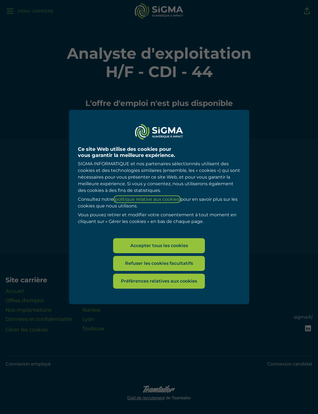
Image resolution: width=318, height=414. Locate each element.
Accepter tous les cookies (159, 245)
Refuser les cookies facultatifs (159, 263)
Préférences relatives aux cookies (159, 281)
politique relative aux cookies (147, 199)
